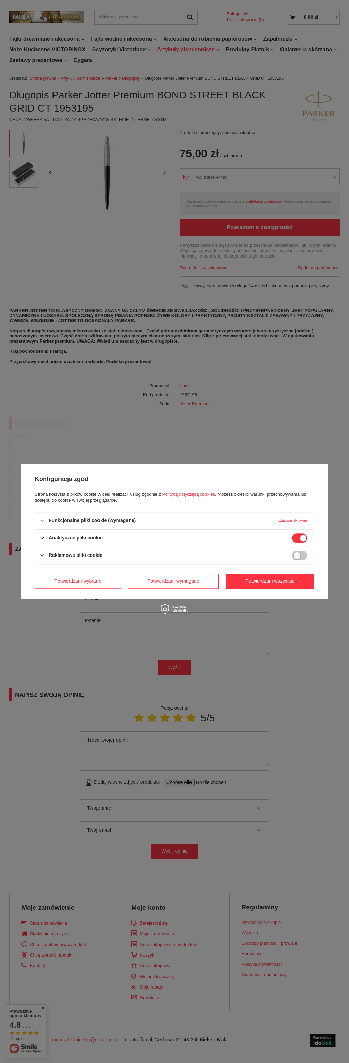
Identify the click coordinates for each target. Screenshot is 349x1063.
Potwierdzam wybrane (78, 581)
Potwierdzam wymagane (173, 581)
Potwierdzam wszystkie (270, 581)
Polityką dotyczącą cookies (188, 494)
